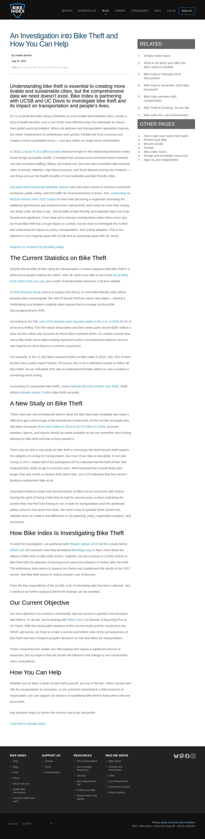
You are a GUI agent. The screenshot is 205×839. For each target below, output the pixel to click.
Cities (112, 775)
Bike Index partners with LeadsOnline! (160, 98)
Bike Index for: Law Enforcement (166, 115)
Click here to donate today (27, 723)
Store (48, 766)
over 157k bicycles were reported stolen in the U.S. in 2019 (79, 321)
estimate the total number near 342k (94, 386)
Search (67, 10)
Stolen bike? (139, 10)
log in (171, 10)
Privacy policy (159, 822)
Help (158, 10)
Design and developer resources (166, 155)
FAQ (15, 761)
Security (81, 775)
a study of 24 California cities (41, 151)
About (16, 778)
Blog (105, 10)
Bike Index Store (155, 151)
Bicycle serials (153, 143)
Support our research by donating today (36, 247)
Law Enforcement (118, 781)
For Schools (26, 67)
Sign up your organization (161, 159)
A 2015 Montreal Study (25, 292)
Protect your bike (155, 139)
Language (12, 823)
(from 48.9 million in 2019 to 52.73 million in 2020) (71, 426)
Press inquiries (117, 792)
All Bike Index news (157, 55)
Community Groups (119, 786)
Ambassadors (52, 772)
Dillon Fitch (75, 619)
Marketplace (87, 10)
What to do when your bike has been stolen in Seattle (165, 65)
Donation (64, 67)
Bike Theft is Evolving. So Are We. (167, 107)
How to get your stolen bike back (166, 136)
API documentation (87, 761)
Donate (120, 10)
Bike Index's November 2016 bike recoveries (166, 87)
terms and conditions (183, 822)
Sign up (187, 11)
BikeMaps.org (81, 550)
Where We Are (21, 783)
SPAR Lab (17, 550)
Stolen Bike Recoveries (19, 791)
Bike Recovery (40, 67)
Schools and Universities (115, 768)
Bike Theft (53, 67)
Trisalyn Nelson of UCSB (86, 544)
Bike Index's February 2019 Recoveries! (162, 76)
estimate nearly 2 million (35, 392)
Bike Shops (115, 761)
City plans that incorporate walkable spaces (39, 187)
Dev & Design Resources (84, 768)
